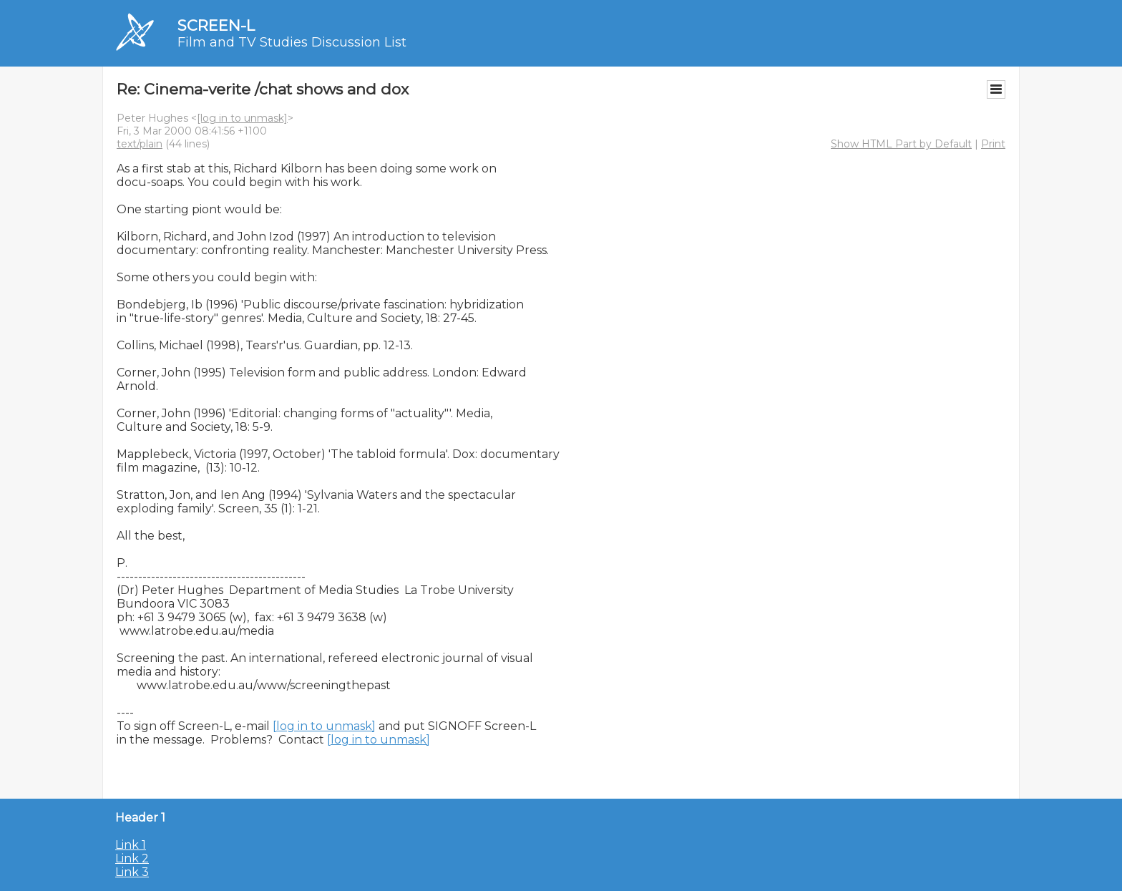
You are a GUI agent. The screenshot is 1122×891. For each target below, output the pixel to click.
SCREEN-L (216, 25)
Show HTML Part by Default (901, 143)
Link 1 (130, 845)
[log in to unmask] (242, 118)
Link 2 (132, 858)
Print (993, 143)
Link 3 (132, 872)
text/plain (139, 143)
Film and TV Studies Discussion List (291, 42)
